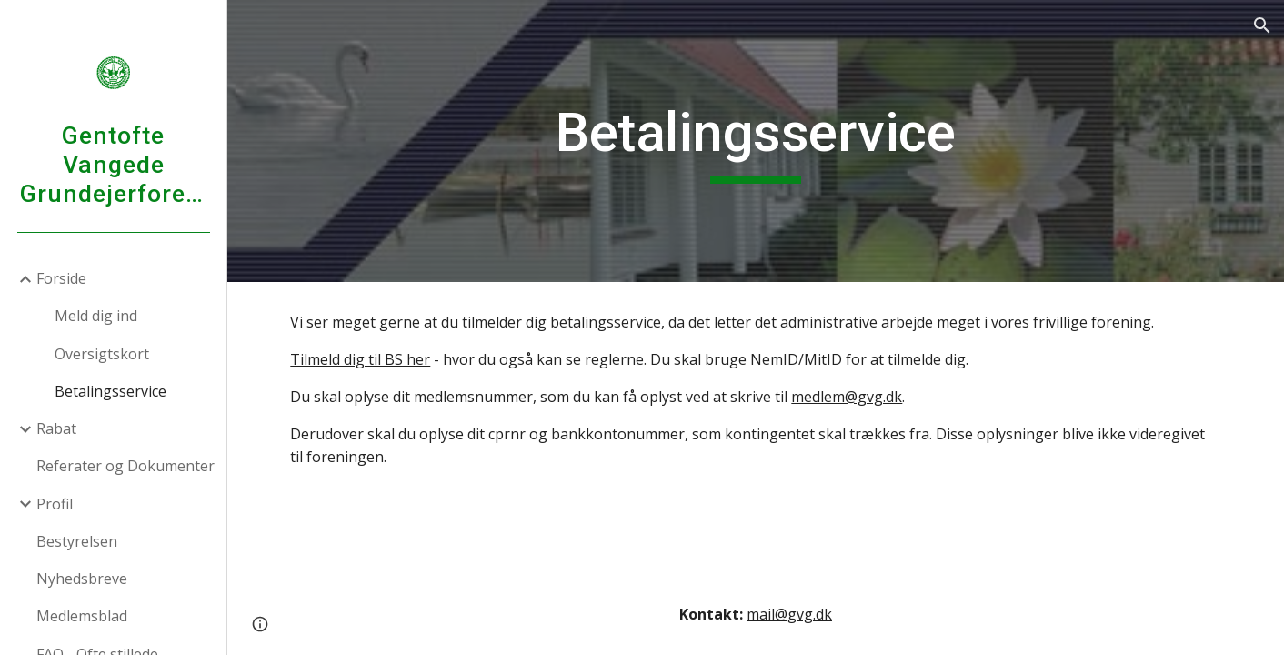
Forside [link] (61, 278)
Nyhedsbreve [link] (81, 579)
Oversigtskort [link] (102, 354)
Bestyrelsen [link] (76, 541)
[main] (756, 141)
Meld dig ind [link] (96, 316)
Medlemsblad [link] (81, 616)
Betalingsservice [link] (110, 391)
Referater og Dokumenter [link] (125, 466)
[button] (1262, 25)
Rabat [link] (56, 428)
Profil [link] (54, 504)
